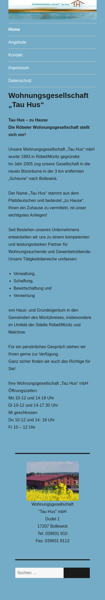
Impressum (18, 68)
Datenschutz (20, 80)
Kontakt (15, 55)
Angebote (17, 42)
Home (14, 29)
